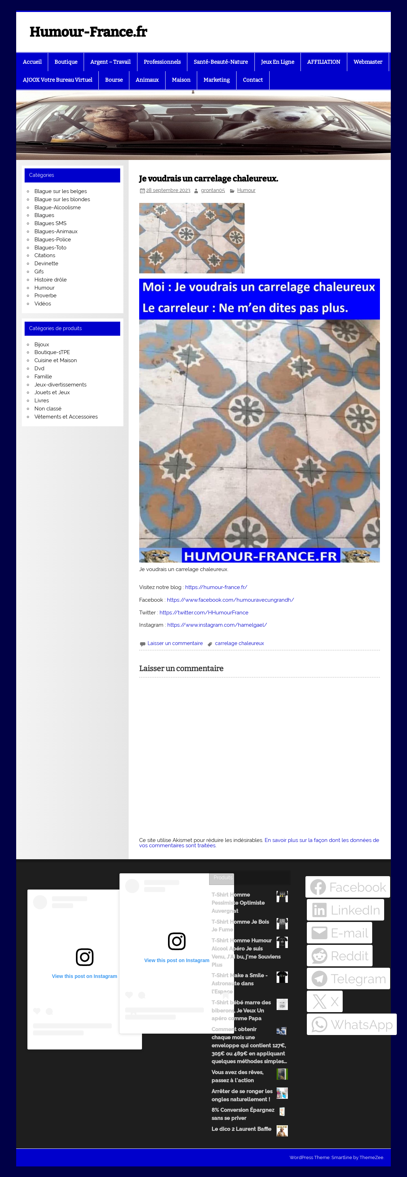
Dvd (39, 368)
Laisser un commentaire (175, 643)
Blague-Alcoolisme (57, 207)
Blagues (44, 215)
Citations (44, 255)
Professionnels (162, 62)
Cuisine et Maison (55, 360)
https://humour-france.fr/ (216, 587)
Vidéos (42, 304)
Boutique (65, 62)
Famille (43, 376)
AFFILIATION (323, 62)
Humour (246, 190)
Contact (253, 80)
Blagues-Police (52, 239)
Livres (41, 400)
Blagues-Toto (50, 247)
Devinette (46, 263)
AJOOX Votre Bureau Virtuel (57, 80)
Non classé (48, 408)
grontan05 (213, 190)
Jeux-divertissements (60, 385)
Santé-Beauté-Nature (221, 62)
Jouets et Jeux (52, 392)
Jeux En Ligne (277, 62)
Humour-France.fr (88, 32)
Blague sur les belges (60, 191)
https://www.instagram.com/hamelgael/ (217, 625)
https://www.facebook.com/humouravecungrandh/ (230, 600)
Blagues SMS (50, 223)
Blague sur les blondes (62, 199)
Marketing (217, 80)
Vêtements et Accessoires (66, 417)
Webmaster (368, 62)
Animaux (147, 80)
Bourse (114, 80)
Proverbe (45, 295)
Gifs (39, 271)
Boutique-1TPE (52, 352)
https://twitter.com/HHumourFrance (204, 612)
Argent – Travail (110, 62)
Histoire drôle (50, 280)
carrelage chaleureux (239, 643)
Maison (181, 80)
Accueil (32, 62)
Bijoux (41, 344)
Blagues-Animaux (56, 231)
